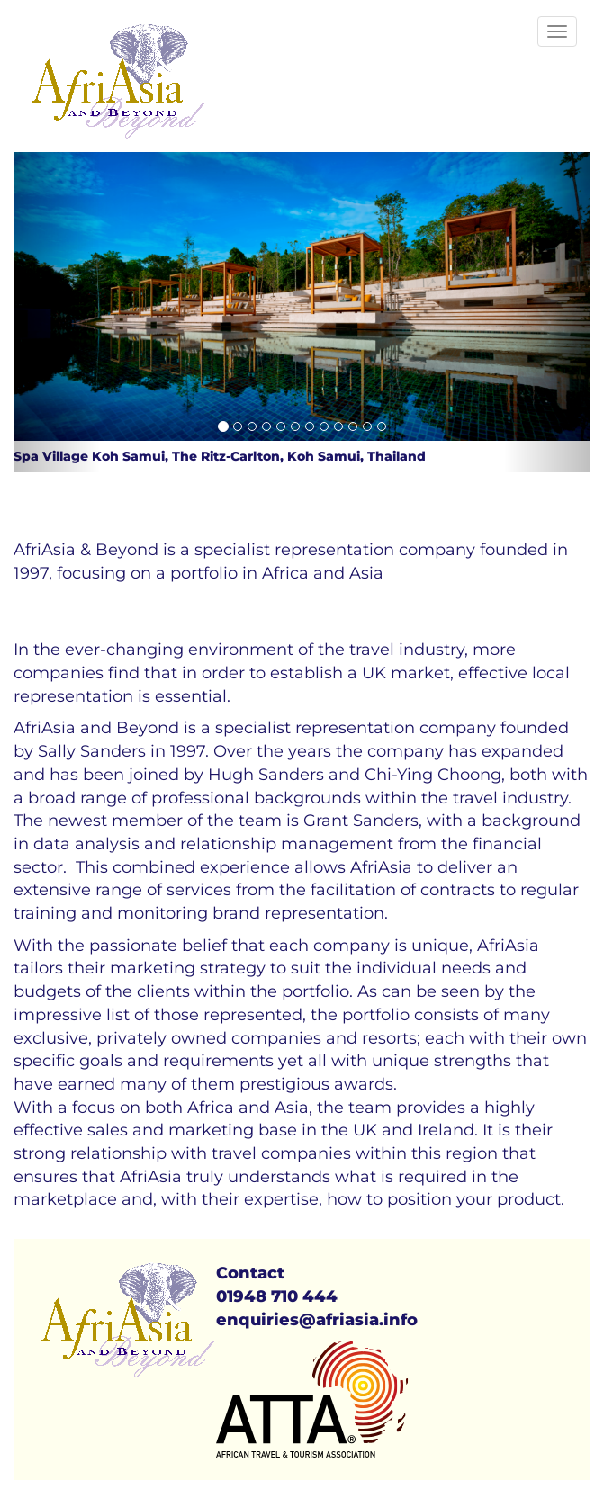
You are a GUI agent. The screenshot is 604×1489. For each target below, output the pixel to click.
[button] (57, 312)
